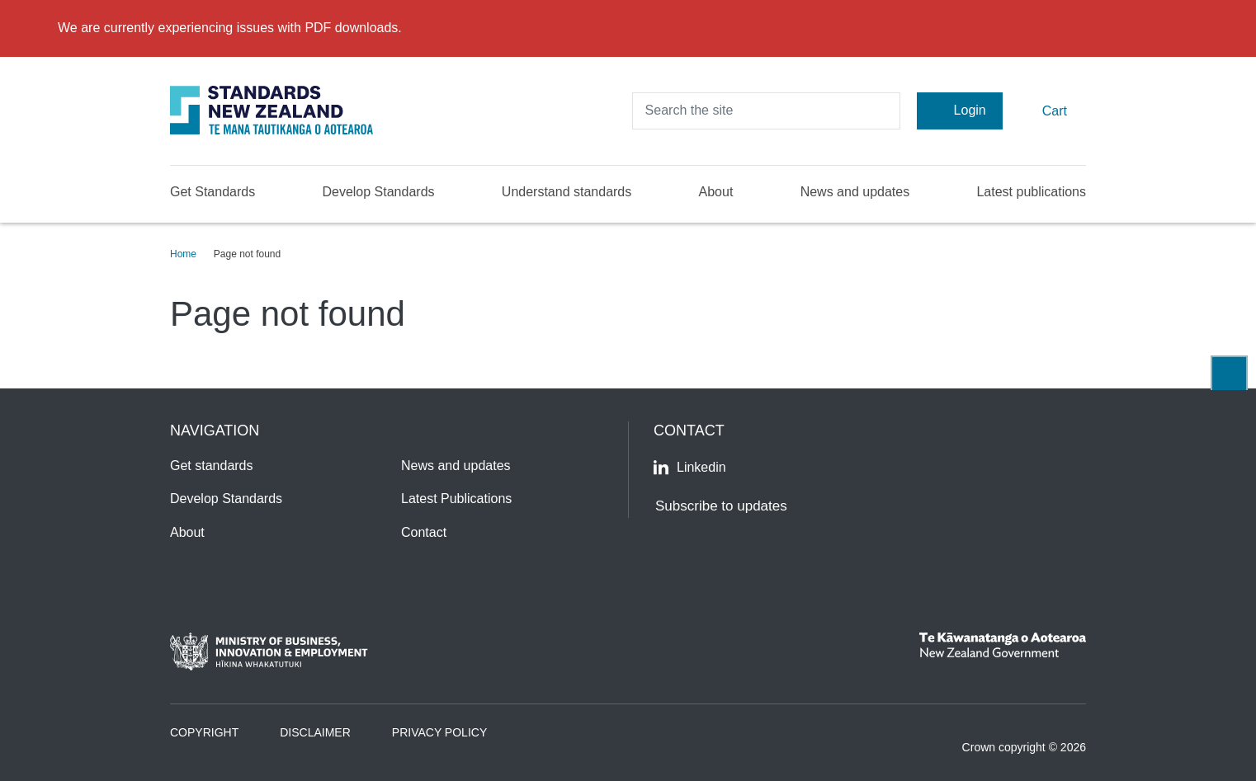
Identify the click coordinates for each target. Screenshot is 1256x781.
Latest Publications (456, 499)
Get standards (211, 466)
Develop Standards (378, 192)
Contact (423, 532)
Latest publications (1031, 192)
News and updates (855, 192)
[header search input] (766, 110)
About (716, 192)
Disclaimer (315, 732)
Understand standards (566, 192)
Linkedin (690, 467)
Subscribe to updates (721, 506)
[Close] (1232, 28)
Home (183, 254)
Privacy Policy (439, 732)
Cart (1044, 110)
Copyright (204, 732)
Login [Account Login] (959, 110)
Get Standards (212, 192)
